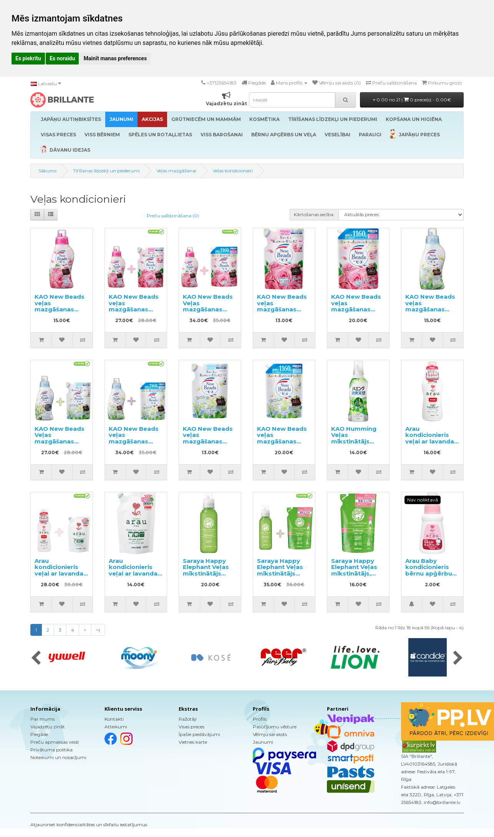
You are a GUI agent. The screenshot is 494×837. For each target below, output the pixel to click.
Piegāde (39, 734)
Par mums (42, 719)
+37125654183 (222, 83)
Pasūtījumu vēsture (275, 726)
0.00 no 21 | (412, 100)
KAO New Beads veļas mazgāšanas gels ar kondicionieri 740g (60, 312)
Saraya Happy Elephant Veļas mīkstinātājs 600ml (206, 570)
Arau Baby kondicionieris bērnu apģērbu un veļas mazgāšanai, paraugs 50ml (428, 576)
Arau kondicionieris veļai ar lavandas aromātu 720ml (431, 438)
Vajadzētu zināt (47, 726)
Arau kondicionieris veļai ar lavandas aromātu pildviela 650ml (135, 573)
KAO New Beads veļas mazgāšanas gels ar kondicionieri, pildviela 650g (208, 444)
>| (98, 630)
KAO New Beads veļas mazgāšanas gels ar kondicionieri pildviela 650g (282, 312)
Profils (260, 719)
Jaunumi (263, 742)
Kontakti (114, 719)
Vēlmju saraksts (270, 734)
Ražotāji (188, 719)
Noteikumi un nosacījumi (58, 757)
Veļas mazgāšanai (176, 171)
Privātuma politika (51, 750)
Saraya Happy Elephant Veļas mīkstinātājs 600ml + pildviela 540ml (283, 573)
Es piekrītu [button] (28, 58)
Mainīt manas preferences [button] (115, 58)
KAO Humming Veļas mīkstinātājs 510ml (353, 438)
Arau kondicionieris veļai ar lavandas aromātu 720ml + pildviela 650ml (61, 573)
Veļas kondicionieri (233, 171)
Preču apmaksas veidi (54, 742)
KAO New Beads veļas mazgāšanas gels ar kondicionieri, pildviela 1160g (282, 444)
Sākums (47, 171)
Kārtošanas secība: (314, 214)
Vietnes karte (193, 742)
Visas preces (191, 726)
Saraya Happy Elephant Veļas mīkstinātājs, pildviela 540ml (354, 570)
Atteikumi (115, 726)
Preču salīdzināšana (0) (173, 215)
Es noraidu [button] (62, 58)
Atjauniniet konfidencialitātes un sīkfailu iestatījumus (88, 824)
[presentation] (35, 658)
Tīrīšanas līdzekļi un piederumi (106, 171)
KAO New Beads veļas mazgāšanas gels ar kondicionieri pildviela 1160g (356, 312)
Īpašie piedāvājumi (199, 734)
